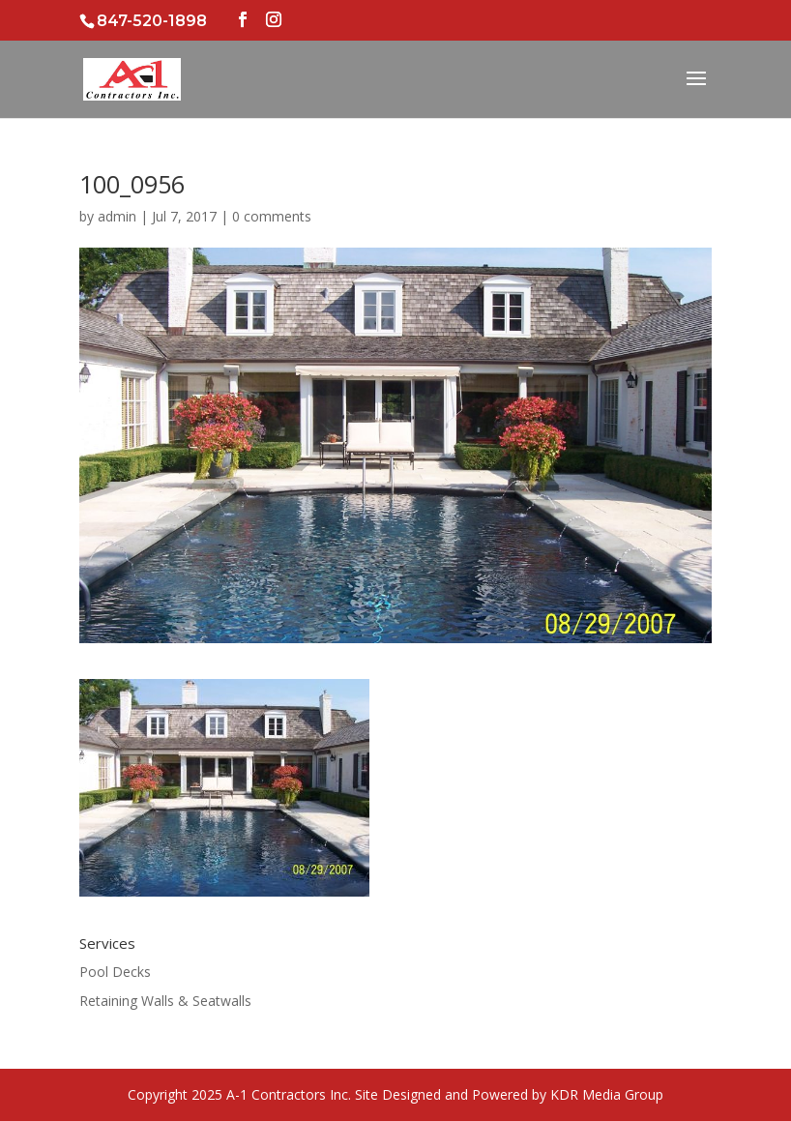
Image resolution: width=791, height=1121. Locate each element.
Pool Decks (115, 971)
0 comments (271, 216)
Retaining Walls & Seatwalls (165, 1000)
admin (117, 216)
